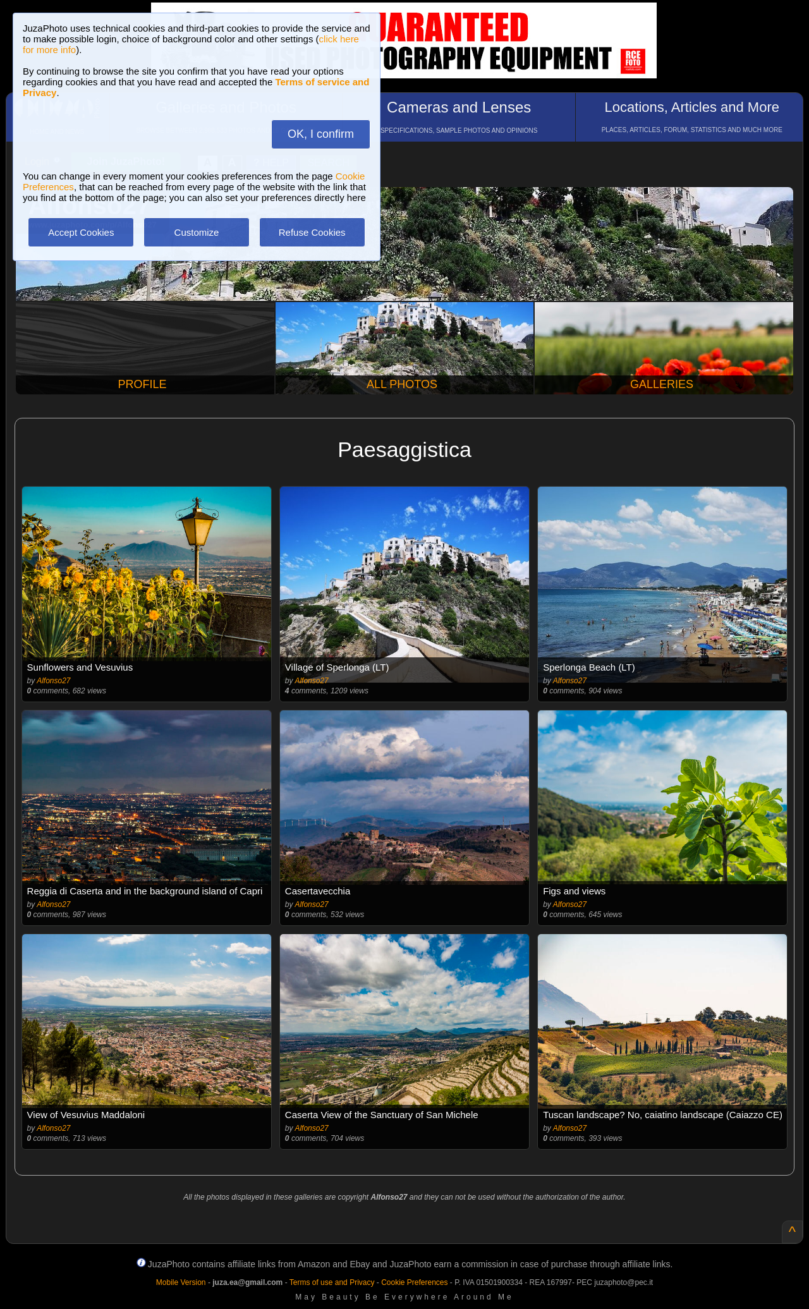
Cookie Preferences (414, 1282)
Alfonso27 (53, 680)
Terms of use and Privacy (332, 1282)
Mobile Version (181, 1282)
